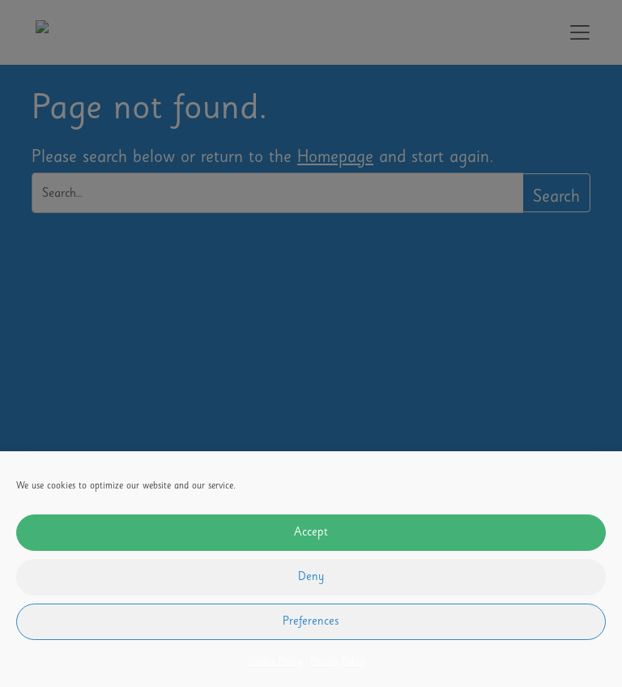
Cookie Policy (275, 663)
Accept (311, 533)
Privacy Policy (337, 663)
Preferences (311, 622)
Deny (311, 577)
